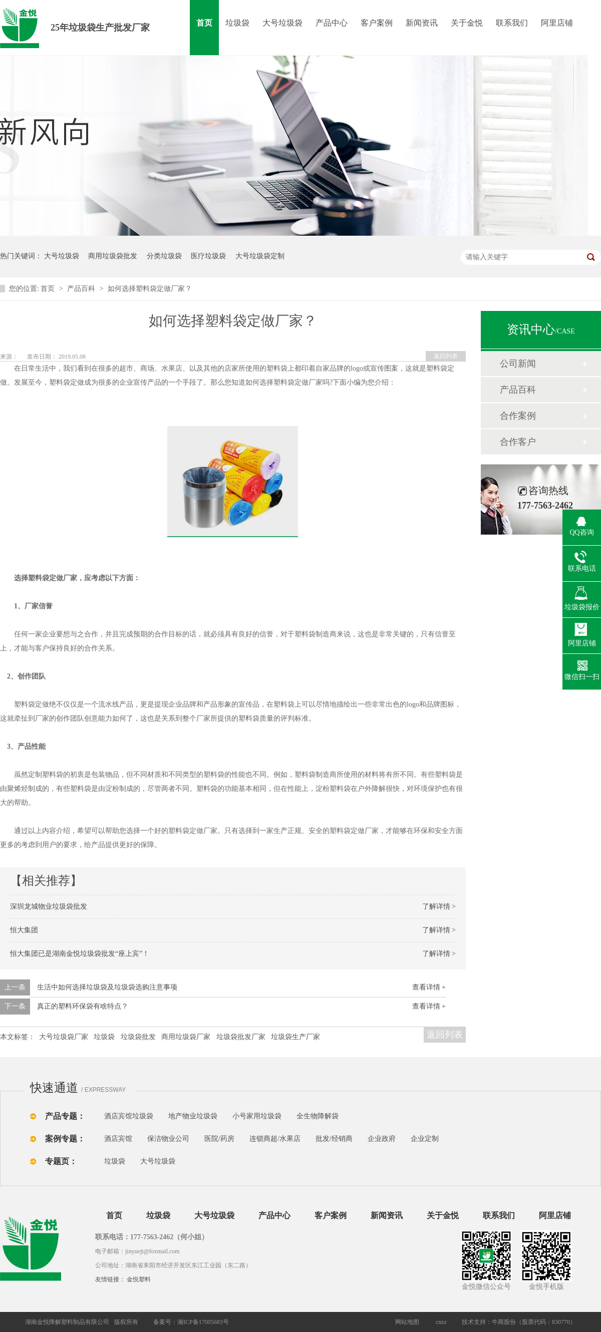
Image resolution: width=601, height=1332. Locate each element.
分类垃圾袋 (164, 256)
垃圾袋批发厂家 (240, 1037)
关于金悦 (467, 23)
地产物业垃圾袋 (192, 1116)
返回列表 (446, 356)
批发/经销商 (334, 1138)
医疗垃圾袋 (208, 256)
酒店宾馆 (118, 1138)
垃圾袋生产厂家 (295, 1037)
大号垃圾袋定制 (259, 256)
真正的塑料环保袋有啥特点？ (82, 1006)
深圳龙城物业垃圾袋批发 (48, 906)
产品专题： (65, 1116)
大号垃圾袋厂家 (63, 1037)
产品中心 (332, 23)
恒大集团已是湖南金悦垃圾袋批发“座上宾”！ (79, 953)
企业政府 (382, 1138)
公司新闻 (518, 364)
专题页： (61, 1161)
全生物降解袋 (317, 1116)
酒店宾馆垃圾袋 (128, 1116)
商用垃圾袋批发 (112, 256)
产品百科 (82, 288)
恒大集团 (24, 930)
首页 (204, 23)
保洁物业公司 (168, 1138)
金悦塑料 (139, 1279)
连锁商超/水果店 (274, 1138)
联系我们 (512, 23)
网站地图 (407, 1321)
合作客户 (518, 442)
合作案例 (518, 416)
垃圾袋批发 (138, 1037)
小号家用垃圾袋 (256, 1116)
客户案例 (377, 23)
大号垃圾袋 (282, 23)
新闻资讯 (422, 23)
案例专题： (65, 1138)
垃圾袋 (237, 23)
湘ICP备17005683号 (203, 1321)
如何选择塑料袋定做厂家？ (150, 288)
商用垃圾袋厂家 (185, 1037)
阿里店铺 (557, 23)
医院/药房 (219, 1138)
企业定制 (425, 1138)
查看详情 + (429, 987)
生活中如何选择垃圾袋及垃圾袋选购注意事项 (107, 987)
